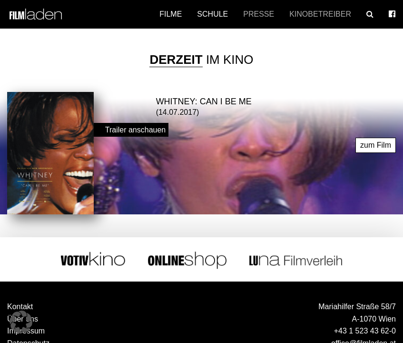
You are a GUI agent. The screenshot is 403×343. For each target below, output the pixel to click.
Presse (258, 14)
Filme (170, 14)
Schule (212, 14)
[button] (21, 322)
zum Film (375, 143)
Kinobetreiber (320, 14)
